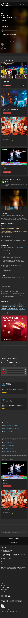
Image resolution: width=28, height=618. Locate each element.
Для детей (23, 304)
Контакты (10, 54)
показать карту (6, 250)
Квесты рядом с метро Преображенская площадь (13, 437)
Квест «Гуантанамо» (7, 448)
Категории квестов (5, 587)
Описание (4, 54)
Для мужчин (22, 308)
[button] (26, 190)
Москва (16, 1)
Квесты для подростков (8, 434)
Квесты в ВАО (5, 454)
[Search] (20, 4)
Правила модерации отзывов (7, 576)
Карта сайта (3, 591)
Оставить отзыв (14, 350)
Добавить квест (4, 589)
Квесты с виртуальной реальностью (10, 425)
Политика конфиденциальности (7, 579)
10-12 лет (20, 310)
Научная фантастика (15, 304)
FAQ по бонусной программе (7, 583)
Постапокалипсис (5, 304)
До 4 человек (4, 313)
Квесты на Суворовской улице (9, 442)
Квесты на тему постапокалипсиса (10, 428)
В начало (14, 542)
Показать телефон (6, 253)
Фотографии (23, 54)
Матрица (5, 167)
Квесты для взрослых (7, 431)
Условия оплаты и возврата (6, 581)
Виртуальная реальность (10, 109)
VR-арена (6, 81)
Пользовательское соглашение (7, 578)
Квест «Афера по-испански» (9, 451)
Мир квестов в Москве (14, 538)
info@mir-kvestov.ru (7, 561)
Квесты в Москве (6, 422)
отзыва (2, 184)
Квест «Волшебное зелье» (8, 445)
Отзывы (16, 54)
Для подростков (12, 306)
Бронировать (7, 85)
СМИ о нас (3, 585)
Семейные (4, 308)
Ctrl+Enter (8, 574)
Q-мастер (3, 375)
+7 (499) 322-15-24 (23, 1)
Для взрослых (20, 306)
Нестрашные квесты (13, 310)
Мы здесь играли (14, 41)
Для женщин (4, 310)
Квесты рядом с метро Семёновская (10, 439)
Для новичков (4, 306)
